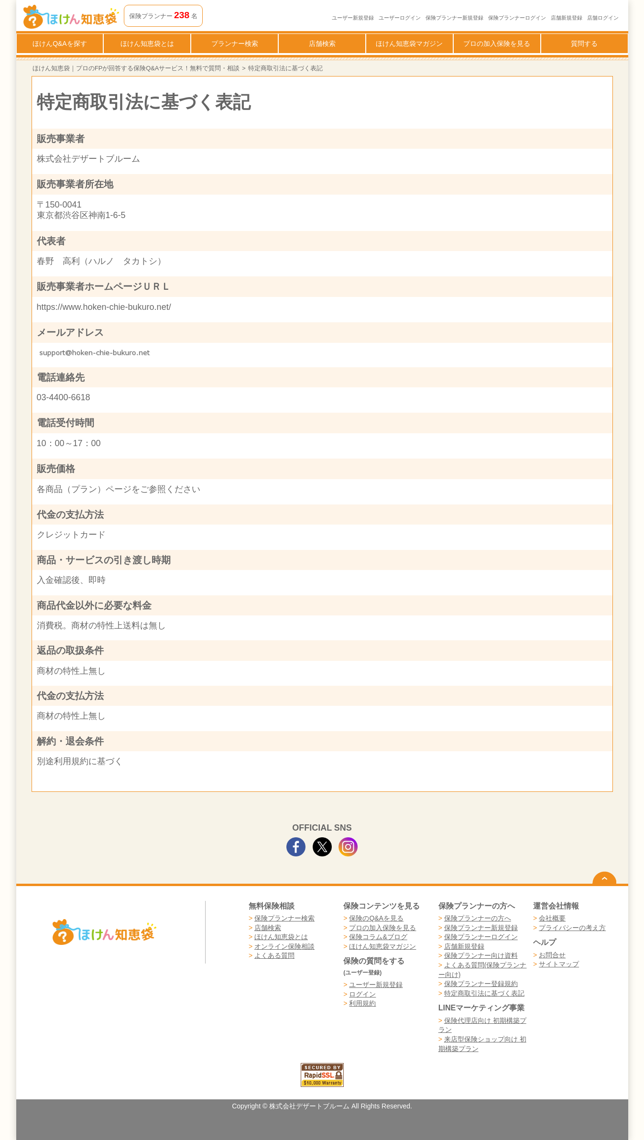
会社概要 (552, 918)
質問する (584, 43)
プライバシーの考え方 (572, 928)
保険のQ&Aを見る (376, 918)
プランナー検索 (234, 43)
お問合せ (552, 955)
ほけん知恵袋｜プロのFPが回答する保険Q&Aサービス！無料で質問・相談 (136, 68)
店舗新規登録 (566, 18)
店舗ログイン (603, 18)
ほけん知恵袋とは (147, 43)
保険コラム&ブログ (378, 937)
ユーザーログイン (400, 18)
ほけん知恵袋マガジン (409, 43)
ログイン (362, 994)
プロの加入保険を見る (496, 43)
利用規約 (362, 1003)
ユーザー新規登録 (353, 18)
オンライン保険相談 (284, 946)
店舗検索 (322, 43)
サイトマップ (559, 964)
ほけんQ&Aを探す (60, 43)
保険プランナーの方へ (477, 918)
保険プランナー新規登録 (454, 18)
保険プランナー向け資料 (481, 955)
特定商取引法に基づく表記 (484, 993)
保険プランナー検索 (284, 918)
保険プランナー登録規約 (481, 983)
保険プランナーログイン (517, 18)
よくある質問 (274, 955)
